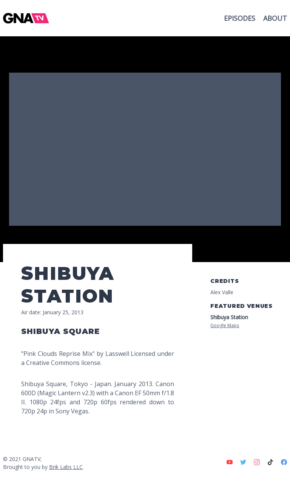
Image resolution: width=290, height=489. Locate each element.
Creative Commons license (63, 363)
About (275, 18)
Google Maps (224, 325)
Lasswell (117, 353)
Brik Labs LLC (66, 466)
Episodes (240, 18)
